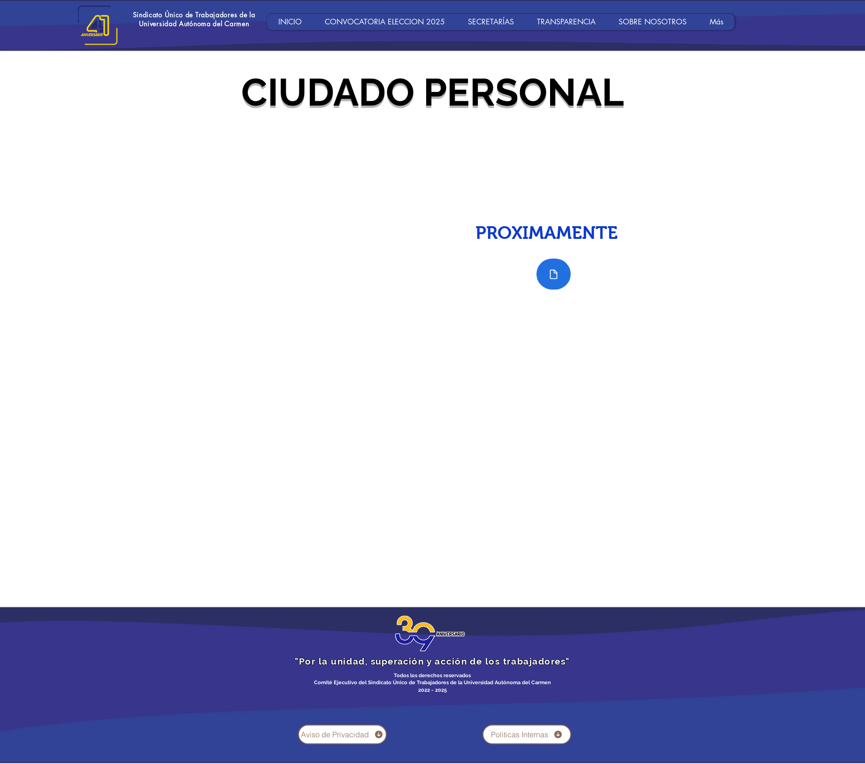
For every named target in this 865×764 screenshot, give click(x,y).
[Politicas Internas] (526, 734)
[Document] (553, 274)
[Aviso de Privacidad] (342, 734)
